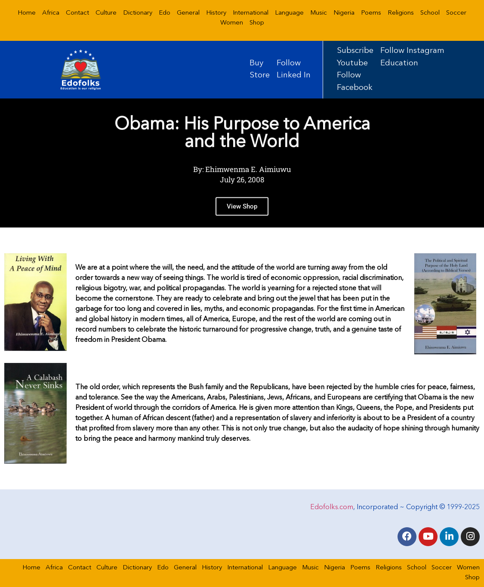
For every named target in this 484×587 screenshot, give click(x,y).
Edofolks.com (331, 507)
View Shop (242, 220)
